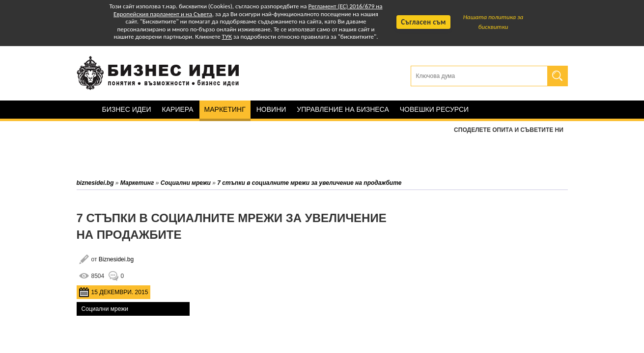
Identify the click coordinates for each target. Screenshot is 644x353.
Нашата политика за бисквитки (493, 21)
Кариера (178, 109)
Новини (271, 109)
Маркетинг (225, 109)
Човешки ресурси (434, 109)
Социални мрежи (105, 308)
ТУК (227, 36)
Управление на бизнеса (343, 109)
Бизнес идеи (126, 109)
